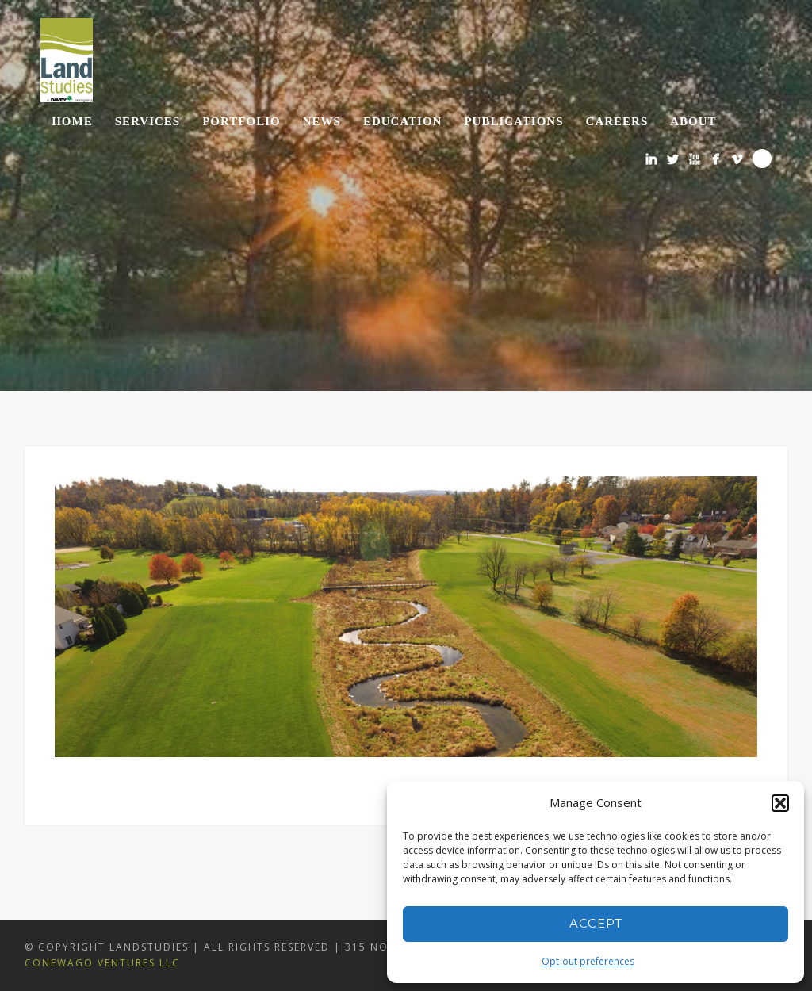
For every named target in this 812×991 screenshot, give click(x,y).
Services (148, 121)
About (693, 121)
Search (762, 158)
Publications (513, 121)
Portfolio (241, 121)
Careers (617, 121)
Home (72, 121)
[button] (780, 803)
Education (402, 121)
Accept (595, 923)
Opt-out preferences (588, 961)
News (322, 121)
